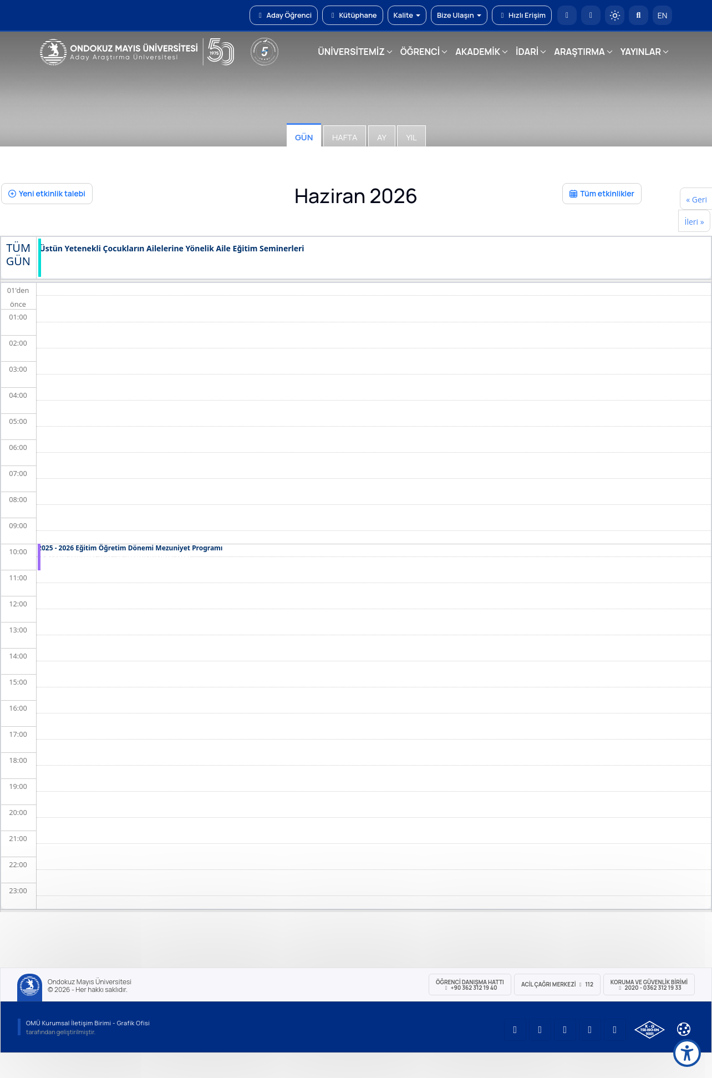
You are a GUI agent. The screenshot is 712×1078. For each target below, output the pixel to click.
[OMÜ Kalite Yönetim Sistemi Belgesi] (649, 1030)
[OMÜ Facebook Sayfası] (615, 1030)
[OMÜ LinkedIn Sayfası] (540, 1030)
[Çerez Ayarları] (683, 1029)
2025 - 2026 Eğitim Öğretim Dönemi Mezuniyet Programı (130, 548)
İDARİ (527, 51)
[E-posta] (591, 15)
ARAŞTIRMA (579, 51)
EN (663, 15)
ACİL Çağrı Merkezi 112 (557, 984)
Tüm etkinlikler (601, 193)
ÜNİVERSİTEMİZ (351, 51)
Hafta (344, 137)
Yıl (411, 137)
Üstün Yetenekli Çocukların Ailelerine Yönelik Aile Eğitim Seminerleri (171, 249)
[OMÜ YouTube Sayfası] (515, 1030)
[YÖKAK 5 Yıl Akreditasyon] (264, 51)
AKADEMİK (477, 51)
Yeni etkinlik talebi (46, 193)
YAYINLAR (641, 51)
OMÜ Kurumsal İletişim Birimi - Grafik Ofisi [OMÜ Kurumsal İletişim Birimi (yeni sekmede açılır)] (88, 1023)
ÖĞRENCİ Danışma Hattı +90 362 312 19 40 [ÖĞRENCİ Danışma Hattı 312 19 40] (470, 984)
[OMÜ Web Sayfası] (137, 52)
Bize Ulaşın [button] (459, 15)
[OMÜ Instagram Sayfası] (565, 1030)
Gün (304, 137)
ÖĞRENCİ (420, 51)
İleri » (694, 221)
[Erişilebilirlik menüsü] (687, 1053)
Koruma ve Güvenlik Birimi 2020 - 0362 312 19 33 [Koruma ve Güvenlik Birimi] (649, 984)
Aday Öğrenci (284, 15)
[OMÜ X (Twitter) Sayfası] (590, 1030)
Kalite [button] (407, 15)
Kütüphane (352, 15)
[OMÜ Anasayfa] (567, 15)
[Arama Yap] (638, 15)
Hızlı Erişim (522, 15)
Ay (381, 137)
